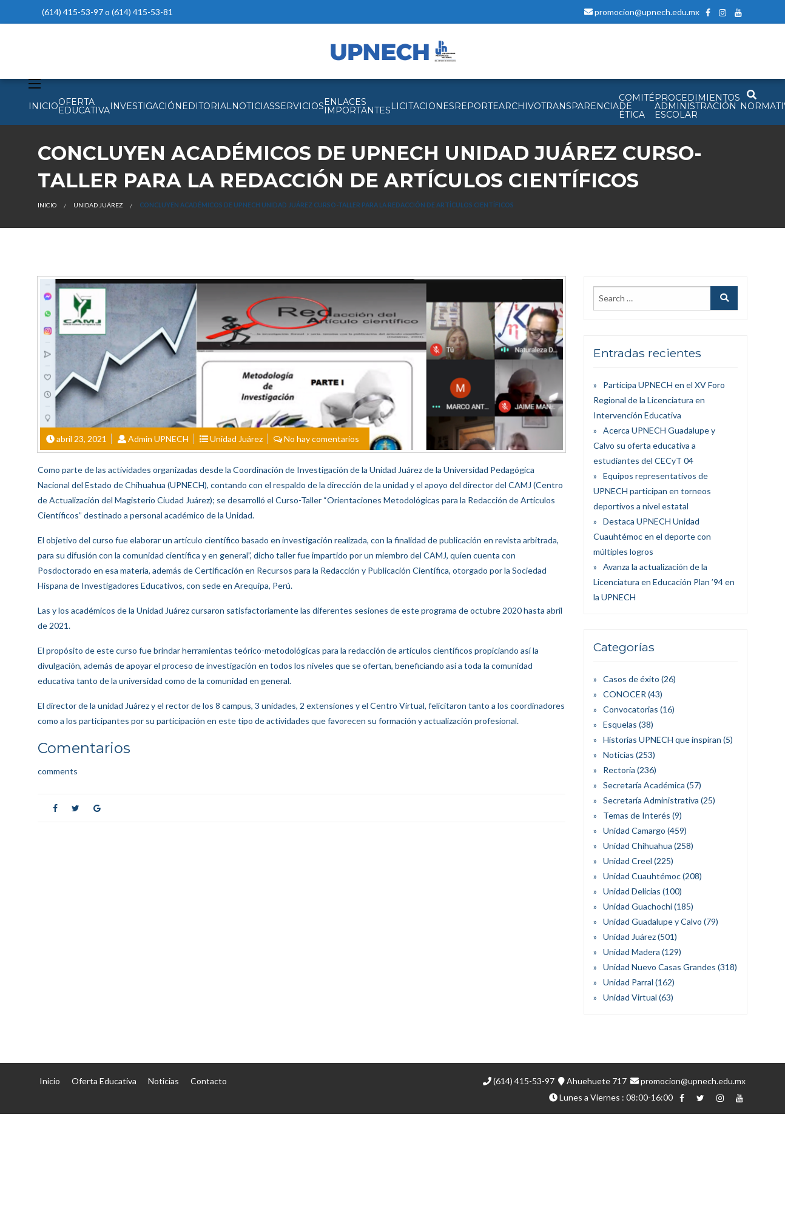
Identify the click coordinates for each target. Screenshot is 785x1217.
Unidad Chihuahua (637, 845)
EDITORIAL (207, 106)
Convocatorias (630, 709)
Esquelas (620, 724)
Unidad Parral (628, 982)
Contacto (208, 1081)
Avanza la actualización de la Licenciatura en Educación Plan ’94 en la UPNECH (664, 582)
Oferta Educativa (104, 1081)
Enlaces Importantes (357, 106)
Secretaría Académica (644, 785)
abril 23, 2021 (81, 439)
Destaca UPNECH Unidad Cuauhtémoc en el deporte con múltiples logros (652, 536)
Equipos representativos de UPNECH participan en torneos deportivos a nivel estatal (652, 491)
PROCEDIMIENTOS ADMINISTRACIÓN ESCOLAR (697, 106)
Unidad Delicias (632, 891)
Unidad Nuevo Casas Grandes (659, 967)
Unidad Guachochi (637, 906)
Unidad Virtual (630, 997)
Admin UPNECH (158, 439)
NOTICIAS (253, 106)
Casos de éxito (631, 679)
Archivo (520, 106)
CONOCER (624, 694)
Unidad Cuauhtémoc (642, 876)
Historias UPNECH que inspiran (662, 739)
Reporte (476, 106)
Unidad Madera (631, 952)
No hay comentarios (321, 439)
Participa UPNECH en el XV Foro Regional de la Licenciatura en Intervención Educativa (659, 400)
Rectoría (619, 770)
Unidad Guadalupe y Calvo (652, 921)
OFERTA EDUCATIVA (84, 106)
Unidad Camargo (634, 830)
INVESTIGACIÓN (146, 106)
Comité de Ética (637, 106)
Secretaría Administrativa (651, 800)
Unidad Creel (627, 861)
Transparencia (580, 106)
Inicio (47, 205)
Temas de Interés (636, 815)
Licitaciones (422, 106)
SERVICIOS (299, 106)
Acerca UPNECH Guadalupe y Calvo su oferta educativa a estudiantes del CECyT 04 (654, 445)
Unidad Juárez (98, 205)
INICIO (43, 106)
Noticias (618, 754)
